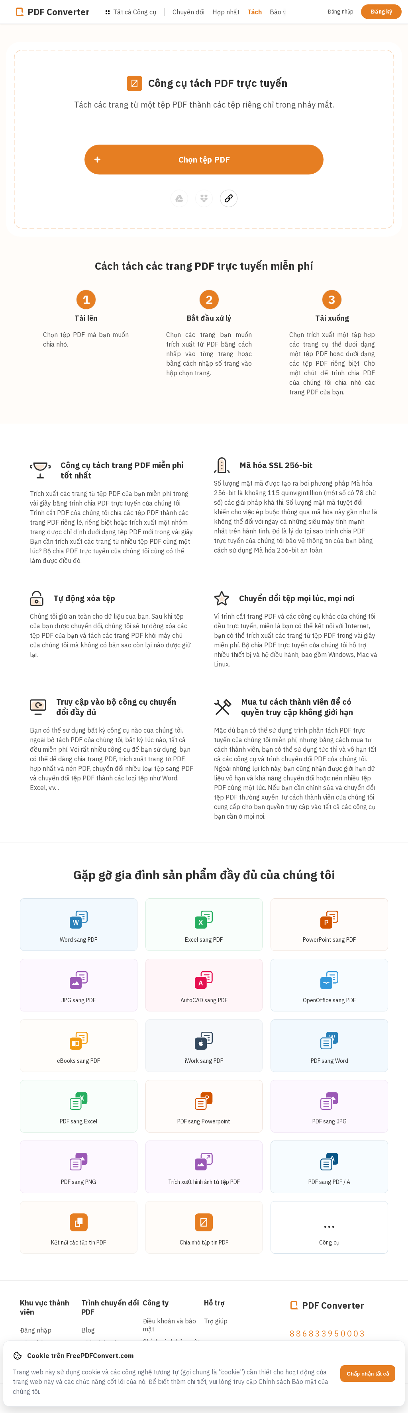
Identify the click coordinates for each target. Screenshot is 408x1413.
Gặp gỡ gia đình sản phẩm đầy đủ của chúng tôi (204, 874)
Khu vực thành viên (44, 1307)
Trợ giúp (216, 1321)
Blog (88, 1330)
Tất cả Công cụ (131, 12)
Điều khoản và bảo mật (169, 1325)
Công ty (156, 1302)
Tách (254, 12)
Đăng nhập (340, 11)
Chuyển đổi (188, 12)
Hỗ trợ (214, 1302)
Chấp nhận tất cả (368, 1374)
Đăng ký (381, 11)
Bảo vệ (280, 12)
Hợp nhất (225, 12)
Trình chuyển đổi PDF (110, 1307)
